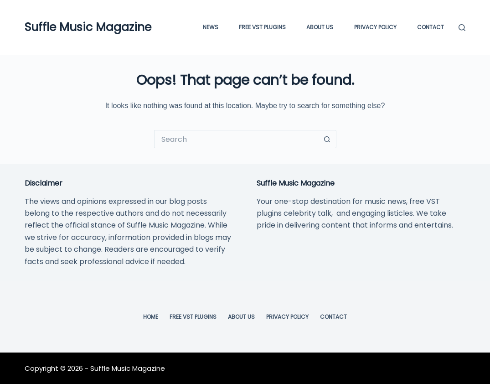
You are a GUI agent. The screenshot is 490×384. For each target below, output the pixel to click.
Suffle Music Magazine (88, 27)
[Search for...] (236, 139)
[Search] (462, 27)
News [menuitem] (210, 27)
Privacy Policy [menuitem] (375, 27)
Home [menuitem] (150, 317)
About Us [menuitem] (319, 27)
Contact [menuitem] (430, 27)
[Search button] (327, 139)
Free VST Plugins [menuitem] (193, 317)
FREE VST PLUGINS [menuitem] (262, 27)
